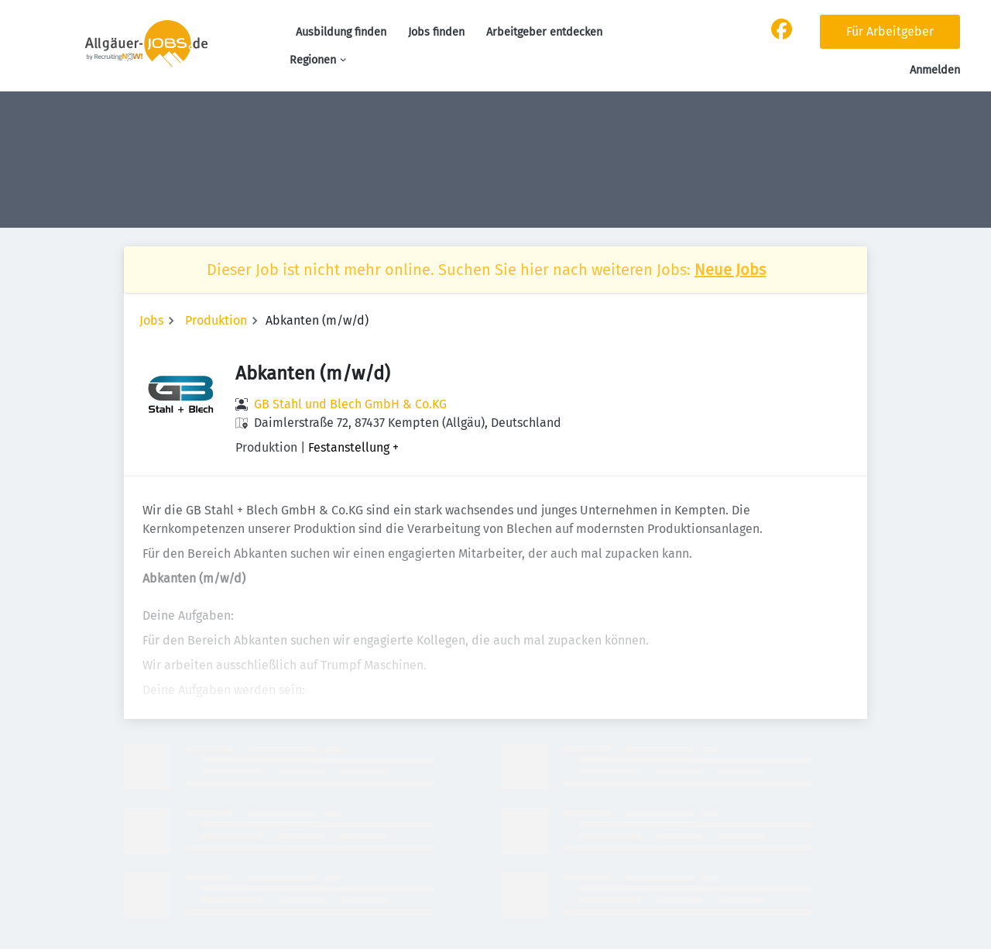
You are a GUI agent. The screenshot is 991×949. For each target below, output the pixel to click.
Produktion (216, 320)
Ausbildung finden (341, 32)
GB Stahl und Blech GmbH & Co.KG (350, 404)
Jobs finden (436, 32)
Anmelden (935, 70)
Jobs (151, 320)
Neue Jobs (730, 269)
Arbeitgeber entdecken (544, 32)
